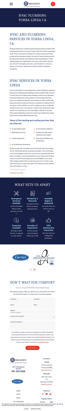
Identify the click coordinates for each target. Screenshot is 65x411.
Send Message (32, 348)
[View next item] (34, 270)
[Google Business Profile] (50, 394)
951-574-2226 (18, 371)
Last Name (37, 299)
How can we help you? (16, 322)
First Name (13, 299)
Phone (12, 305)
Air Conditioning (18, 402)
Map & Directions (46, 370)
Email (35, 305)
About (18, 398)
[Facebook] (43, 394)
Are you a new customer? (17, 316)
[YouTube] (47, 394)
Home (18, 394)
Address (13, 310)
